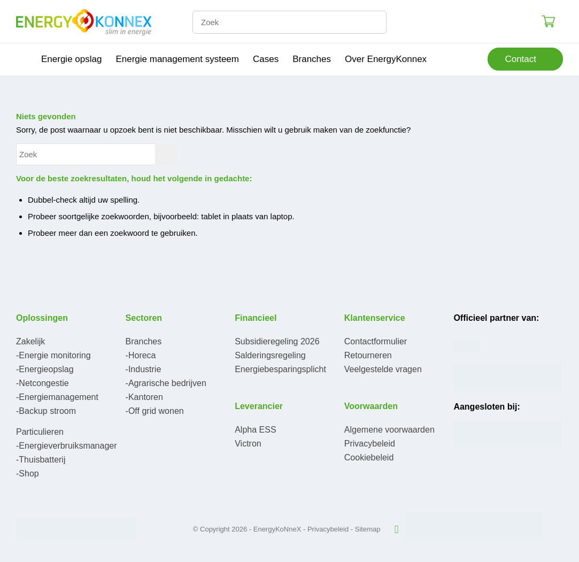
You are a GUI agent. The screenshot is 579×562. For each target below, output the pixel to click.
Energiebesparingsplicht (280, 369)
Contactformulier (375, 341)
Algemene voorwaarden (389, 429)
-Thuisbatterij (40, 459)
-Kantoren (144, 397)
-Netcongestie (42, 383)
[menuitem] (25, 59)
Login (511, 21)
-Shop (27, 473)
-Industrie (143, 369)
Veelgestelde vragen (383, 369)
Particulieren (40, 431)
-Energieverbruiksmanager (66, 445)
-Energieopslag (45, 369)
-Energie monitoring (53, 355)
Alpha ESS (255, 429)
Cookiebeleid (369, 457)
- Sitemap (366, 529)
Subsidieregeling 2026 (277, 341)
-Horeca (141, 355)
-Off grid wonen (155, 410)
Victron (248, 443)
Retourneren (368, 355)
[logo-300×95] (83, 21)
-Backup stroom (46, 410)
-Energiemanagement (57, 397)
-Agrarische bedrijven (166, 383)
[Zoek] (289, 22)
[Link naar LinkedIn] (397, 529)
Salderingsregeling (270, 355)
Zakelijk (30, 341)
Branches (144, 341)
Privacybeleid (369, 443)
